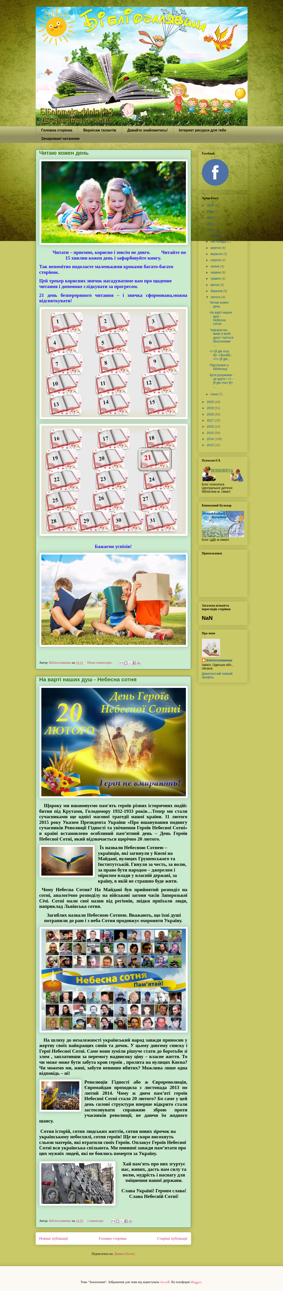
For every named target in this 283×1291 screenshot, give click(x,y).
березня (216, 291)
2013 (211, 445)
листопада (218, 241)
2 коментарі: (96, 1221)
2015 (211, 433)
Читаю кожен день (64, 153)
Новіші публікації (53, 1238)
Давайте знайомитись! (147, 130)
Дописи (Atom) (124, 1254)
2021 (211, 230)
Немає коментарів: (100, 663)
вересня (216, 254)
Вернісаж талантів (99, 130)
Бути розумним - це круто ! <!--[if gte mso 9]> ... (222, 380)
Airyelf (164, 1282)
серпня (216, 260)
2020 (211, 402)
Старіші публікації (172, 1238)
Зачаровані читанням (60, 139)
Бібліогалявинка (219, 660)
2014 (211, 439)
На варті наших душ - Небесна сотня (88, 679)
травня (216, 278)
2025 (211, 205)
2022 (211, 224)
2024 (211, 211)
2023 (211, 218)
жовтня (216, 248)
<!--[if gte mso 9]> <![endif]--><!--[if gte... (221, 355)
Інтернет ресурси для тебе (202, 130)
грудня (215, 235)
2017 (211, 420)
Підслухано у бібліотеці (219, 367)
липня (215, 266)
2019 (211, 408)
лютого (216, 297)
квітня (215, 285)
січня (214, 394)
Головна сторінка (56, 130)
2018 (211, 414)
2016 (211, 426)
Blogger (196, 1282)
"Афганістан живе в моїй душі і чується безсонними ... (221, 337)
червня (216, 272)
